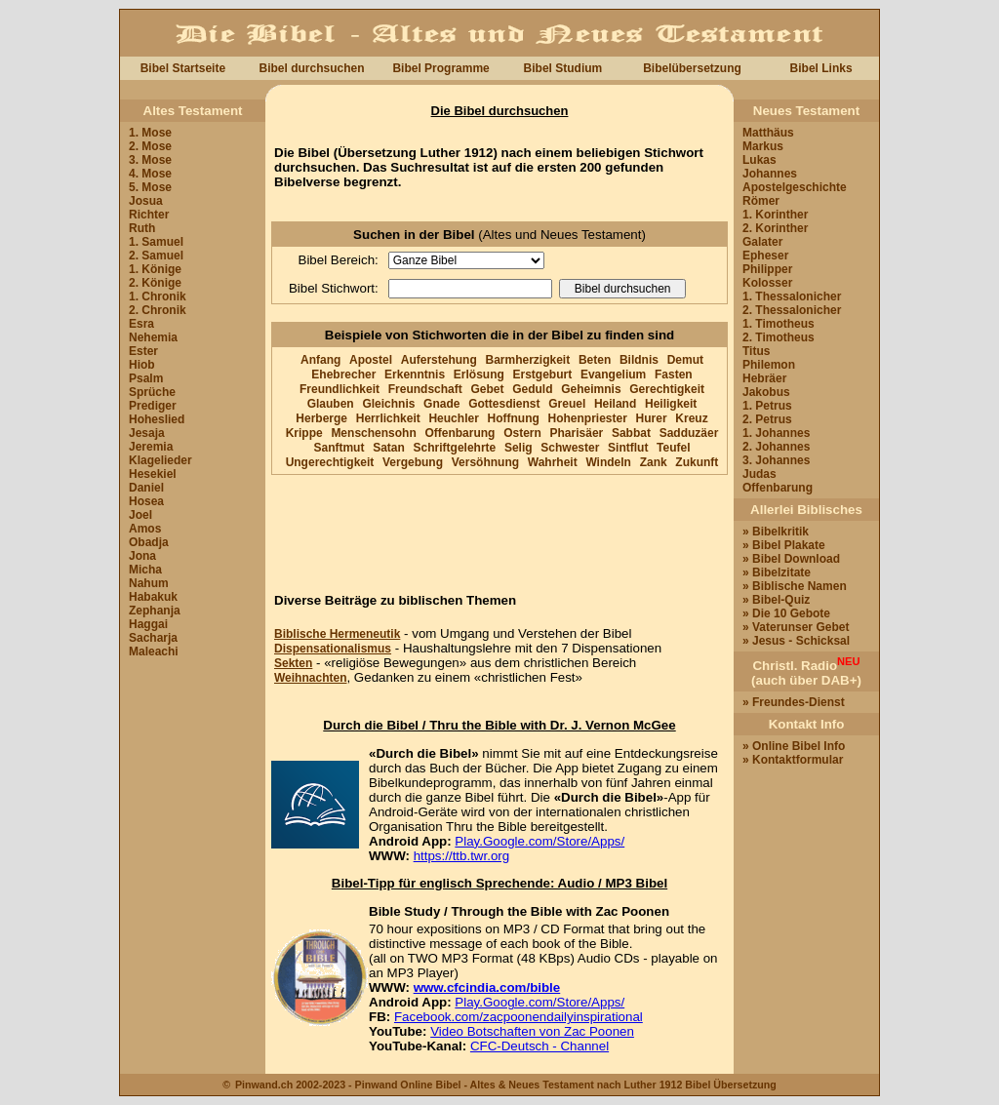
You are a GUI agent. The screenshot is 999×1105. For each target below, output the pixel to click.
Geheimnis (590, 389)
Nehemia (153, 337)
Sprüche (152, 392)
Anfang (320, 360)
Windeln (608, 462)
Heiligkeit (671, 404)
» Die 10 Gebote (786, 613)
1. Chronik (157, 296)
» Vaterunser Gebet (795, 627)
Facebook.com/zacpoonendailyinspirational (518, 1016)
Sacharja (153, 638)
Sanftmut (338, 447)
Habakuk (153, 597)
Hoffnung (513, 418)
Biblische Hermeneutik (337, 634)
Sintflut (628, 447)
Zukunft (696, 462)
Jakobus (766, 392)
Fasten (674, 374)
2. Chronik (157, 310)
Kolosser (767, 283)
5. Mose (150, 187)
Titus (756, 351)
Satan (389, 447)
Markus (762, 146)
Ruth (142, 228)
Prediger (153, 406)
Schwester (569, 447)
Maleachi (154, 651)
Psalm (146, 378)
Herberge (321, 418)
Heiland (615, 404)
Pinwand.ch (264, 1084)
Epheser (765, 255)
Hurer (651, 418)
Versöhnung (485, 462)
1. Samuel (156, 242)
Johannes (769, 173)
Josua (146, 201)
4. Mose (150, 173)
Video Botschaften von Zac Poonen (532, 1031)
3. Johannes (776, 460)
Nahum (149, 583)
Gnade (441, 404)
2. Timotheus (778, 337)
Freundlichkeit (340, 389)
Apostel (370, 360)
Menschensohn (373, 433)
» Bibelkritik (775, 531)
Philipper (767, 269)
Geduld (532, 389)
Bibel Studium (563, 68)
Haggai (148, 624)
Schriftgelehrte (455, 447)
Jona (142, 556)
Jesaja (147, 433)
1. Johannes (776, 433)
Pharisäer (577, 433)
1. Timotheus (778, 324)
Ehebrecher (343, 374)
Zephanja (154, 610)
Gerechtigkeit (666, 389)
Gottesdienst (503, 404)
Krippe (304, 433)
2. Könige (155, 283)
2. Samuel (156, 255)
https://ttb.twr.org (462, 855)
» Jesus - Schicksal (796, 641)
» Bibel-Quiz (776, 600)
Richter (149, 214)
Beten (595, 360)
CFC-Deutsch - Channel (539, 1046)
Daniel (146, 487)
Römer (760, 201)
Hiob (142, 365)
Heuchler (453, 418)
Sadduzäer (689, 433)
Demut (685, 360)
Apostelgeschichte (794, 187)
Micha (145, 569)
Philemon (768, 365)
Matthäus (768, 132)
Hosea (146, 501)
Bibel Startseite (182, 68)
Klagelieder (160, 460)
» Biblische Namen (794, 586)
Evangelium (613, 374)
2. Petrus (767, 419)
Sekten (293, 663)
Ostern (522, 433)
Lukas (759, 160)
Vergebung (412, 462)
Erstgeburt (543, 374)
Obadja (149, 542)
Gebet (486, 389)
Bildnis (639, 360)
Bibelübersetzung (692, 68)
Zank (653, 462)
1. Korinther (775, 214)
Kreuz (691, 418)
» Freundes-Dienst (793, 702)
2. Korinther (775, 228)
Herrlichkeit (388, 418)
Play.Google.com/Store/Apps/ (539, 841)
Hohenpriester (587, 418)
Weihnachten (310, 678)
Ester (143, 351)
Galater (762, 242)
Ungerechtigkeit (330, 462)
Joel (140, 515)
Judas (759, 474)
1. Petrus (767, 406)
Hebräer (764, 378)
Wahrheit (553, 462)
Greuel (566, 404)
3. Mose (150, 160)
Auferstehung (439, 360)
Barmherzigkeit (527, 360)
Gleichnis (388, 404)
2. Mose (150, 146)
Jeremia (151, 447)
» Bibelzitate (776, 572)
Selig (518, 447)
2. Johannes (776, 447)
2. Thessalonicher (791, 310)
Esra (141, 324)
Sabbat (631, 433)
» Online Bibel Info (793, 746)
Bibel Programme (440, 68)
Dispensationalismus (332, 648)
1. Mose (150, 132)
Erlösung (479, 374)
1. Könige (155, 269)
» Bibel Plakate (783, 545)
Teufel (673, 447)
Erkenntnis (414, 374)
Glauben (330, 404)
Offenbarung (459, 433)
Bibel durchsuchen (311, 68)
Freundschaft (425, 389)
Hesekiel (153, 474)
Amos (145, 528)
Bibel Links (821, 68)
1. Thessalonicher (791, 296)
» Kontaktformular (792, 760)
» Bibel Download (791, 559)
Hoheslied (156, 419)
